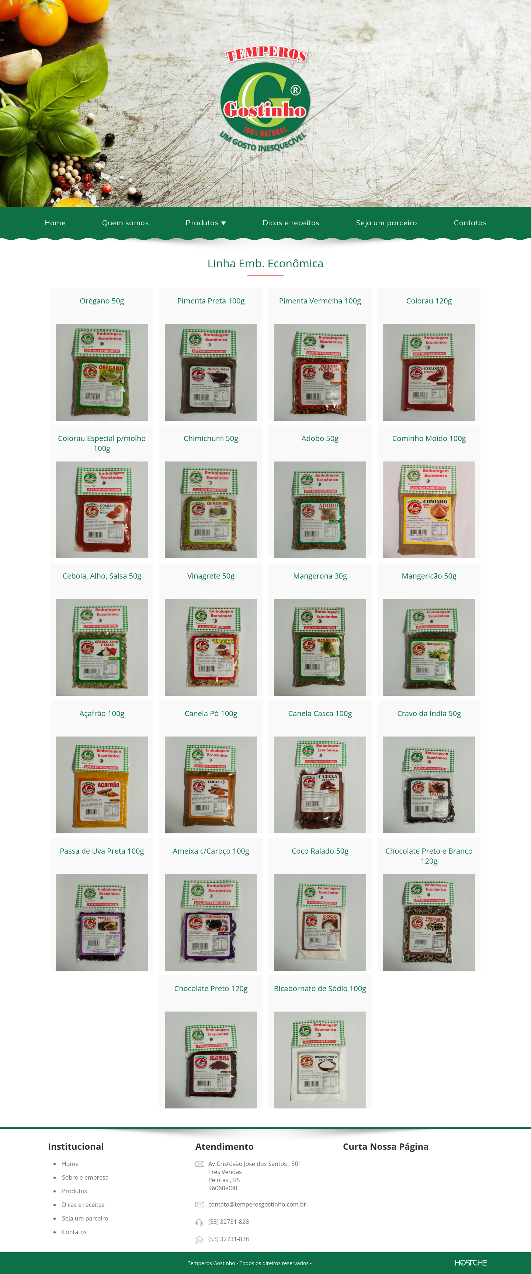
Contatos (470, 222)
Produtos (74, 1191)
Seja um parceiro (386, 222)
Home (55, 222)
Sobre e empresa (85, 1177)
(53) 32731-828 (228, 1222)
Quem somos (125, 222)
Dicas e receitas (291, 222)
